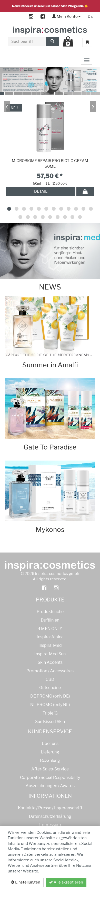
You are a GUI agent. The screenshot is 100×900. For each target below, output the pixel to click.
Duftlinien (50, 620)
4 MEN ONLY (50, 628)
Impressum (50, 824)
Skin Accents (50, 662)
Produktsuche (50, 611)
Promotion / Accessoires (50, 670)
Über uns (50, 743)
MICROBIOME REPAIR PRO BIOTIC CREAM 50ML (50, 163)
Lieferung (50, 752)
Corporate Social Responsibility (50, 777)
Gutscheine (50, 687)
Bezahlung (50, 760)
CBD (50, 679)
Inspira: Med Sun (50, 653)
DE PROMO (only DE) (50, 696)
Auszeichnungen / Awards (50, 785)
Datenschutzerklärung (65, 891)
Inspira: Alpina (50, 636)
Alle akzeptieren (66, 882)
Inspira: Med (50, 645)
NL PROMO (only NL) (50, 704)
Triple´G (50, 713)
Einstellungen (25, 882)
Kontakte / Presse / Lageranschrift (50, 807)
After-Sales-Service (50, 769)
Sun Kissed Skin (50, 721)
